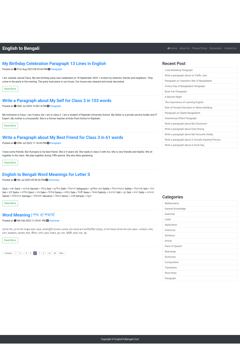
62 (55, 253)
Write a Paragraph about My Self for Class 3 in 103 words (56, 100)
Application (171, 224)
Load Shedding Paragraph (179, 70)
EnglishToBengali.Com (126, 339)
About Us (184, 48)
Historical (170, 230)
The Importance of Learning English (184, 102)
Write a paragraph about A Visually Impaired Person (193, 139)
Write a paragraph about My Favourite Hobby (189, 134)
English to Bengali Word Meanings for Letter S (46, 174)
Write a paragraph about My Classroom (186, 123)
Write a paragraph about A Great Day (184, 145)
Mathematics (172, 203)
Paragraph (56, 69)
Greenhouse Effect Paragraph (181, 118)
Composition (172, 262)
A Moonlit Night (173, 96)
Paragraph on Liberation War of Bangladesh (188, 80)
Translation (171, 267)
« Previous (8, 253)
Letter (168, 219)
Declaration (216, 48)
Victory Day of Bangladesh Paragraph (185, 86)
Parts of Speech (173, 246)
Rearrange (170, 251)
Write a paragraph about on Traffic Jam (186, 75)
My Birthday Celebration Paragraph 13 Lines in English (54, 63)
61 (50, 253)
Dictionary (54, 180)
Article (168, 240)
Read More (10, 88)
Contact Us (230, 48)
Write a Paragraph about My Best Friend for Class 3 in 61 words (62, 137)
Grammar (54, 220)
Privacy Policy (199, 48)
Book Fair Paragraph (176, 91)
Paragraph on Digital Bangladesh (182, 113)
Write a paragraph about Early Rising (184, 129)
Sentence (170, 235)
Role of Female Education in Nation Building (188, 107)
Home (172, 48)
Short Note (170, 273)
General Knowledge (175, 208)
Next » (61, 253)
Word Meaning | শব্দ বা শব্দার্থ (28, 215)
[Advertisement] (92, 21)
